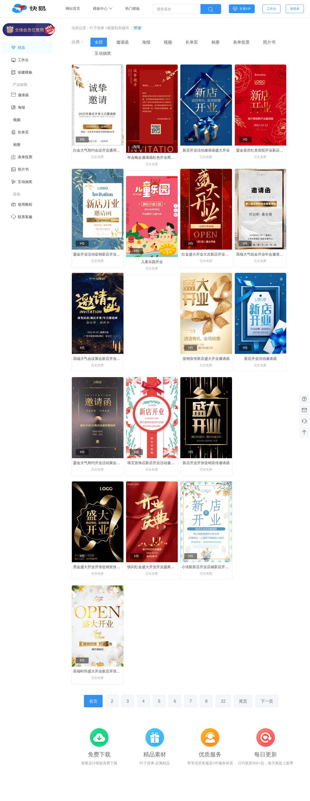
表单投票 (241, 42)
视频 (168, 42)
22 (223, 701)
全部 (99, 42)
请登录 (294, 9)
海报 (146, 42)
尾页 (243, 701)
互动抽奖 (103, 53)
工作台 (271, 9)
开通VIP (242, 8)
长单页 (191, 42)
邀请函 (122, 42)
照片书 (269, 42)
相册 (215, 42)
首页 (93, 701)
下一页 (267, 701)
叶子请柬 (97, 28)
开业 (137, 28)
